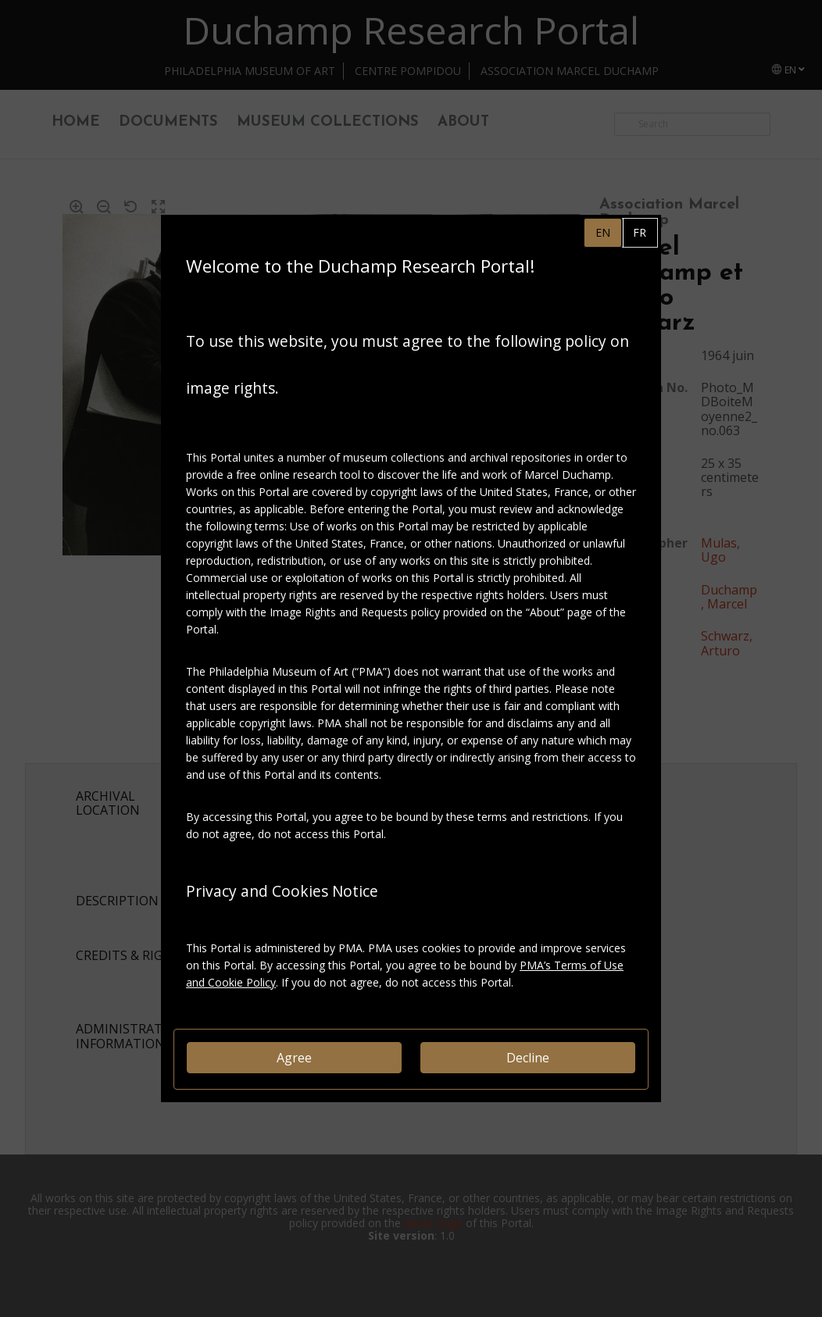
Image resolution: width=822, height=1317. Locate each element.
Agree (294, 1057)
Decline (527, 1057)
